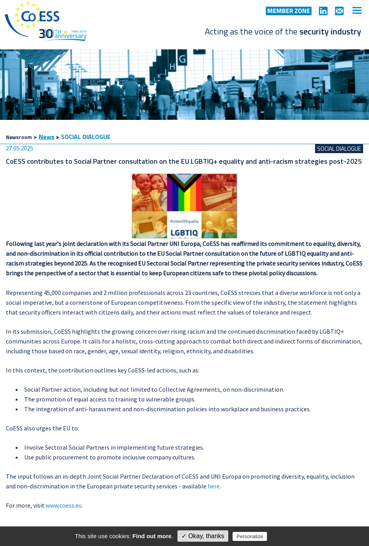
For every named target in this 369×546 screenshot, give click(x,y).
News (46, 136)
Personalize (249, 536)
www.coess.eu (64, 505)
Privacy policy (285, 536)
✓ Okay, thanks (202, 536)
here (214, 486)
